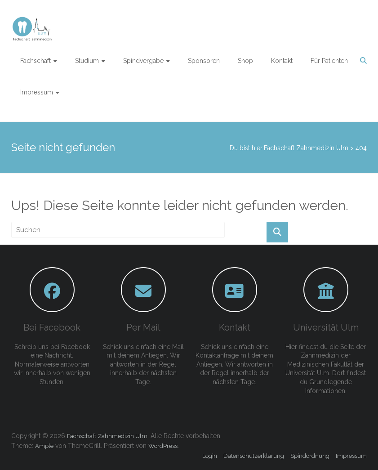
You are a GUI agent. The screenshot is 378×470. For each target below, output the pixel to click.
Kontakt (282, 60)
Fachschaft (35, 60)
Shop (245, 60)
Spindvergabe (143, 60)
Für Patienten (329, 60)
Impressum (36, 92)
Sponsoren (204, 60)
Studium (87, 60)
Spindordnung (309, 455)
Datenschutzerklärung (253, 455)
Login (209, 455)
